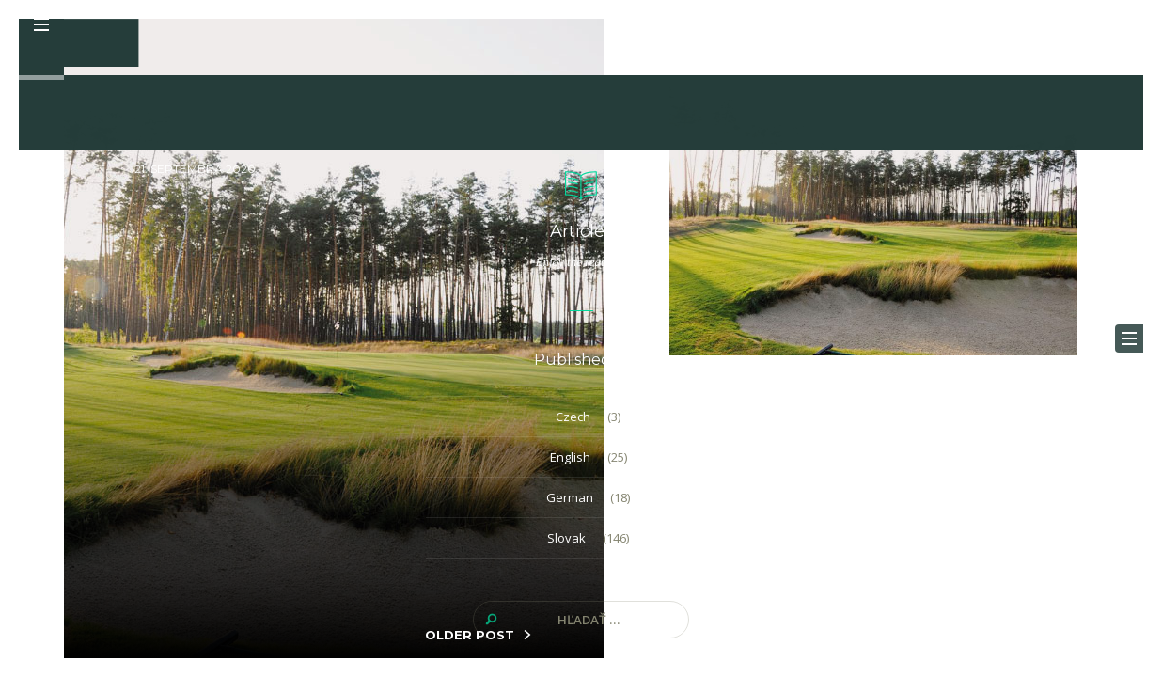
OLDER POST (469, 634)
